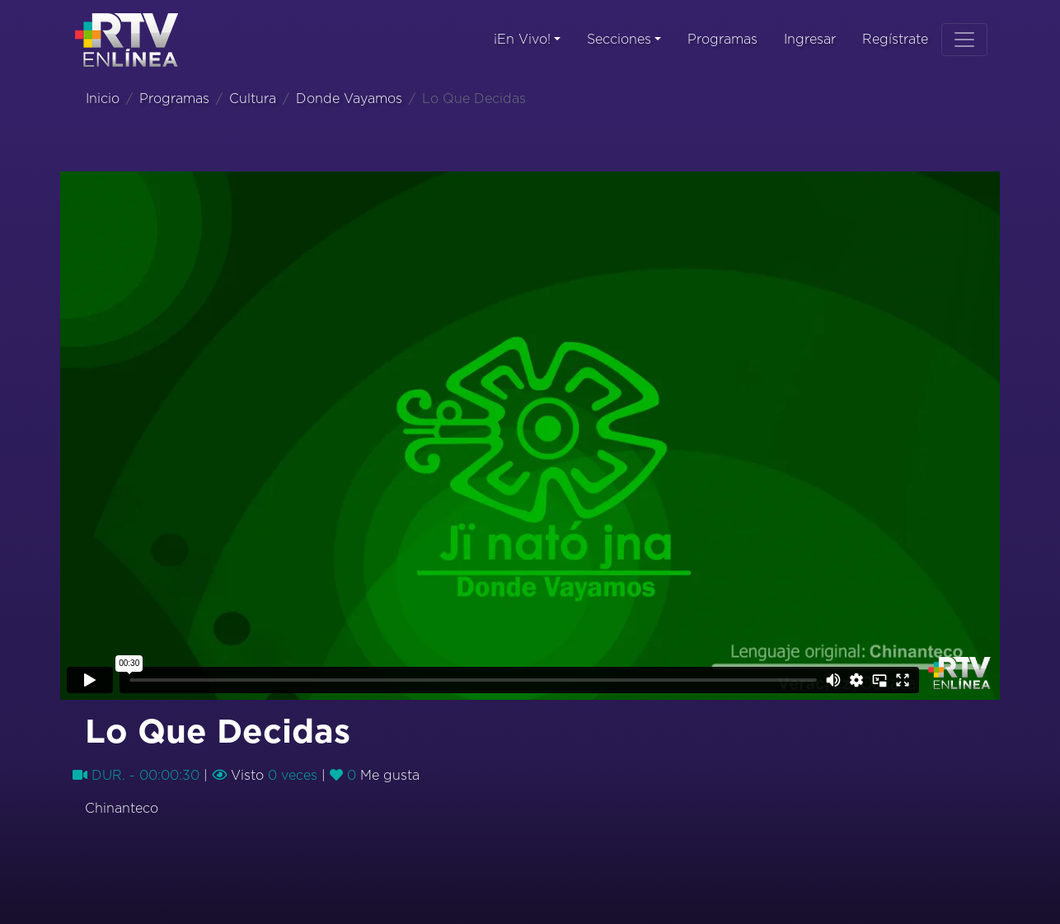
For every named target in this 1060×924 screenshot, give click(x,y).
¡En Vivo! (522, 39)
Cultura (252, 99)
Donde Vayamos (349, 99)
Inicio (103, 99)
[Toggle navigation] (964, 39)
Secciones (619, 39)
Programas (722, 39)
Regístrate (895, 39)
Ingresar (810, 39)
